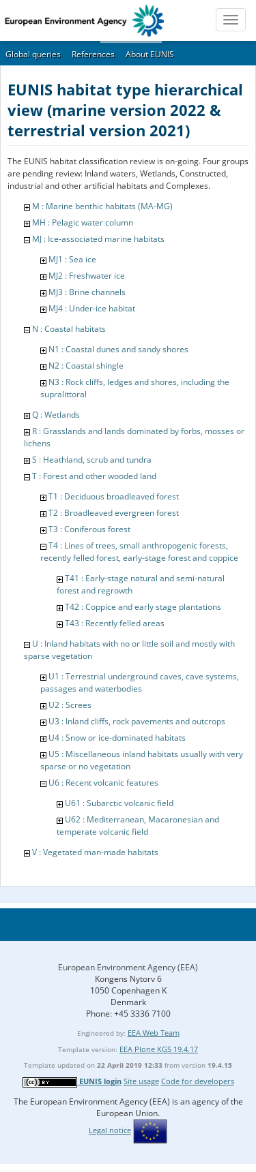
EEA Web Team (154, 1033)
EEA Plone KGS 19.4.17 (158, 1049)
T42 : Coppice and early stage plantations (143, 607)
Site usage (141, 1081)
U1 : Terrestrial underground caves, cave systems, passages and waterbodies (139, 682)
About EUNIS (150, 54)
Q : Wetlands (56, 414)
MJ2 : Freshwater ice (86, 275)
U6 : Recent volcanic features (103, 782)
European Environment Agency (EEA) (128, 967)
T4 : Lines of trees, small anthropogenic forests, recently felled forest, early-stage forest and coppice (139, 552)
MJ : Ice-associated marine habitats (98, 239)
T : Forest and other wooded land (94, 476)
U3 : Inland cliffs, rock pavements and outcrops (136, 721)
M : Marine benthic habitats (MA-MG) (102, 206)
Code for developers (197, 1081)
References (93, 54)
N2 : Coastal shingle (86, 365)
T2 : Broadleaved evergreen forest (113, 513)
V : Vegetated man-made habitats (95, 852)
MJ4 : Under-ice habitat (91, 308)
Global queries (33, 54)
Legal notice (110, 1130)
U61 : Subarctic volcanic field (119, 803)
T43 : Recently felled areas (115, 623)
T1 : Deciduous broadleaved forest (113, 496)
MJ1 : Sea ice (72, 259)
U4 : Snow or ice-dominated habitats (117, 737)
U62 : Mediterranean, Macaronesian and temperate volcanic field (138, 825)
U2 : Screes (69, 705)
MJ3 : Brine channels (87, 292)
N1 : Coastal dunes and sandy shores (118, 349)
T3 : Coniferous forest (89, 529)
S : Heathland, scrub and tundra (92, 459)
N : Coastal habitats (69, 329)
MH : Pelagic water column (82, 222)
